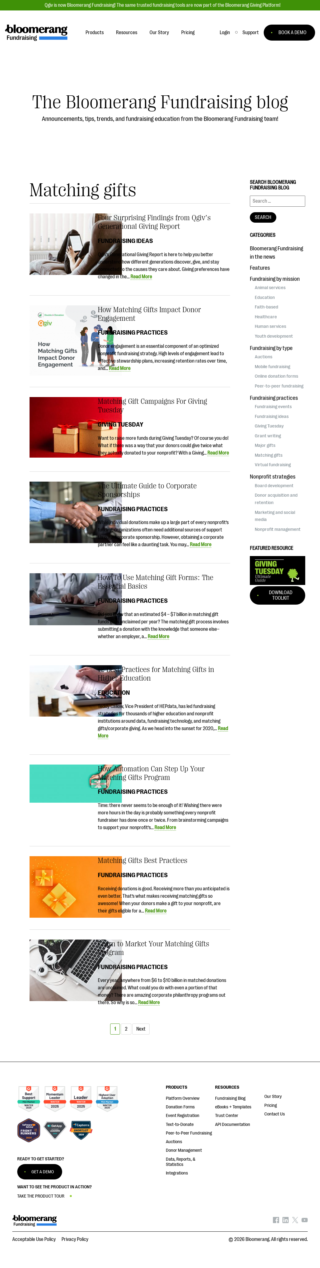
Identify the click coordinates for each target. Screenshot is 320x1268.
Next (141, 1029)
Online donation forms (276, 376)
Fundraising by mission (275, 279)
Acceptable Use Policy (34, 1239)
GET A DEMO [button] (42, 1172)
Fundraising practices (133, 332)
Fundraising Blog (230, 1098)
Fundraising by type (271, 348)
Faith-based (266, 307)
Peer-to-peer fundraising (279, 386)
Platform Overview (182, 1098)
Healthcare (266, 317)
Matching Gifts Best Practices (142, 860)
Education (114, 692)
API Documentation (232, 1124)
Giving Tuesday (120, 424)
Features (260, 268)
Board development (274, 485)
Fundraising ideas (125, 240)
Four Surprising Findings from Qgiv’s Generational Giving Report (154, 222)
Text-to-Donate (180, 1124)
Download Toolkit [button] (280, 595)
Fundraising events (273, 406)
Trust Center (226, 1115)
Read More (141, 277)
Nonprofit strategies (272, 477)
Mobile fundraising (272, 366)
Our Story (273, 1096)
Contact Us (274, 1114)
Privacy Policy (75, 1239)
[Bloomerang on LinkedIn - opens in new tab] (285, 1221)
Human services (270, 326)
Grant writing (268, 436)
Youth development (274, 336)
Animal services (270, 287)
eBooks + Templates (233, 1107)
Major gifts (265, 445)
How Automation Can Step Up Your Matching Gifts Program (151, 773)
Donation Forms (180, 1107)
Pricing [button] (187, 32)
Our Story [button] (159, 32)
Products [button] (95, 32)
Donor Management (184, 1150)
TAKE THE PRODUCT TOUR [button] (40, 1196)
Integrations (177, 1173)
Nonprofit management (278, 529)
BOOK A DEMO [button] (292, 32)
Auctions (263, 357)
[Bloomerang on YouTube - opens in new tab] (305, 1221)
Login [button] (225, 32)
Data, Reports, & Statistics (180, 1162)
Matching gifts (268, 455)
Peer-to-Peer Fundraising (189, 1133)
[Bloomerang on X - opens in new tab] (295, 1221)
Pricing (270, 1105)
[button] (250, 32)
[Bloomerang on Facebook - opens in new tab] (276, 1221)
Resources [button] (126, 32)
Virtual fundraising (273, 464)
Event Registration (182, 1115)
